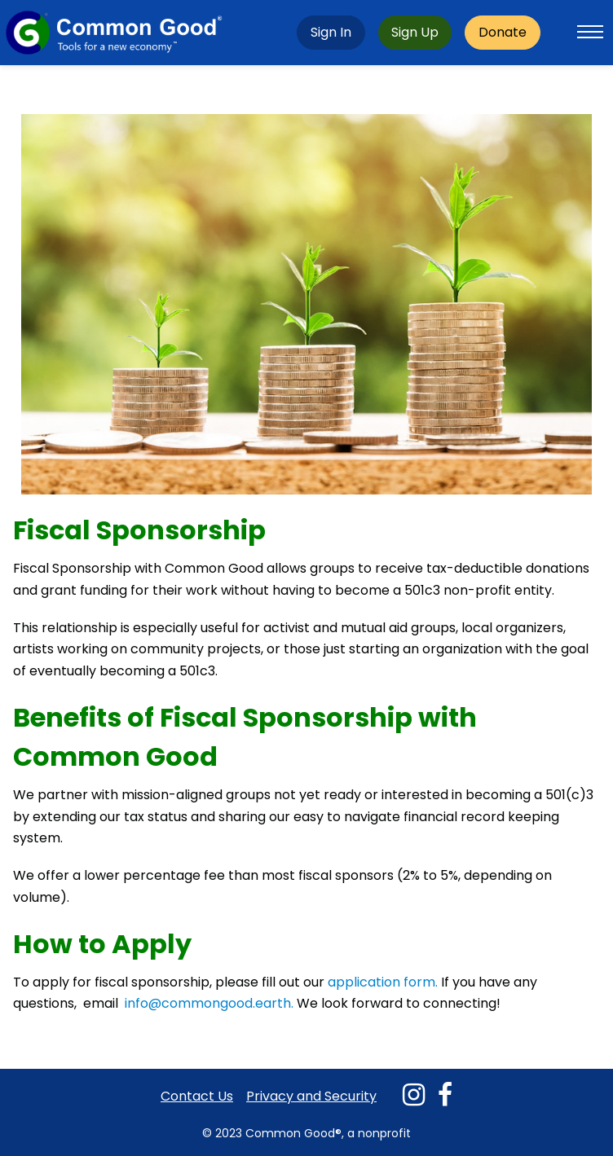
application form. (384, 982)
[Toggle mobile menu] (590, 32)
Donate (502, 32)
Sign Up (415, 32)
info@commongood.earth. (209, 1003)
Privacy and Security (311, 1096)
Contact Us (197, 1096)
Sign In (331, 32)
